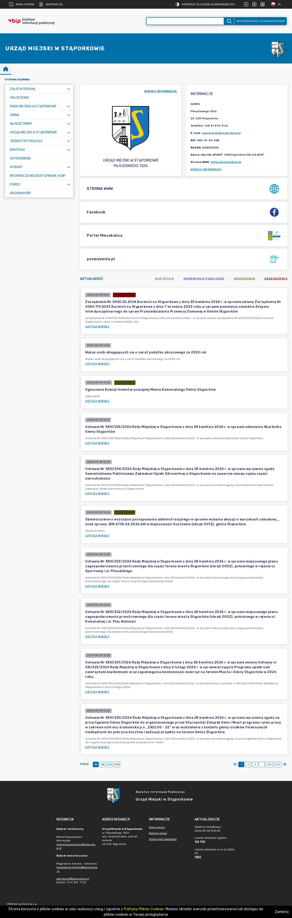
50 (110, 764)
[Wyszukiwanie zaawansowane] (185, 21)
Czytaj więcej (97, 326)
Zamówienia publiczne (204, 278)
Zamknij (282, 912)
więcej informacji (160, 91)
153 (277, 764)
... (262, 764)
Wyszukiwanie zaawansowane (261, 21)
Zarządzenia (276, 278)
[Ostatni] (285, 764)
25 (103, 764)
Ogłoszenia (244, 278)
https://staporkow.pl (226, 162)
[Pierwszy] (235, 764)
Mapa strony (22, 4)
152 (269, 764)
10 (95, 764)
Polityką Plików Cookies (144, 909)
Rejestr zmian (158, 833)
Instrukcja (51, 4)
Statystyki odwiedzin (163, 839)
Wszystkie (164, 278)
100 (117, 764)
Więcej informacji (206, 169)
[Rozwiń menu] (68, 89)
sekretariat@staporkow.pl (221, 133)
